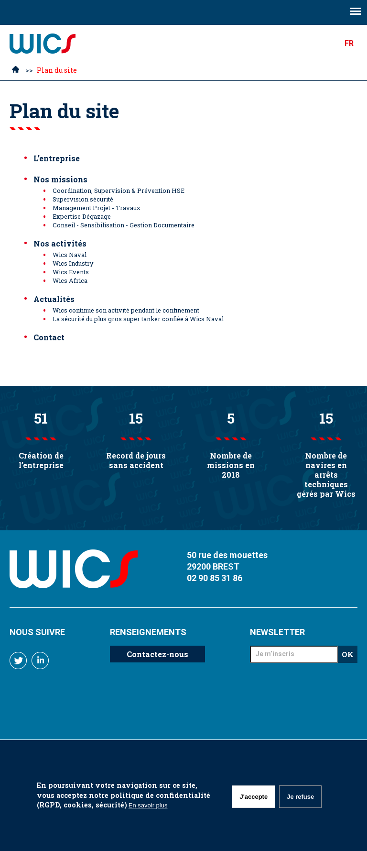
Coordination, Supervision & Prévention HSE (118, 190)
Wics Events (71, 272)
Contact (49, 337)
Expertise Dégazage (82, 216)
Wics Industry (73, 263)
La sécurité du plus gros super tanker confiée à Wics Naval (138, 319)
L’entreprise (56, 158)
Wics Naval (69, 254)
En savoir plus (148, 805)
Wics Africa (70, 280)
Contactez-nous (157, 654)
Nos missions (60, 179)
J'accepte (253, 796)
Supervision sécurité (83, 199)
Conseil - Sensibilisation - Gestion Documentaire (123, 225)
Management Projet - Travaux (96, 208)
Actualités (54, 299)
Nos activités (59, 243)
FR (349, 43)
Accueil (16, 71)
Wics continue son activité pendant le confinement (126, 310)
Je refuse (300, 796)
